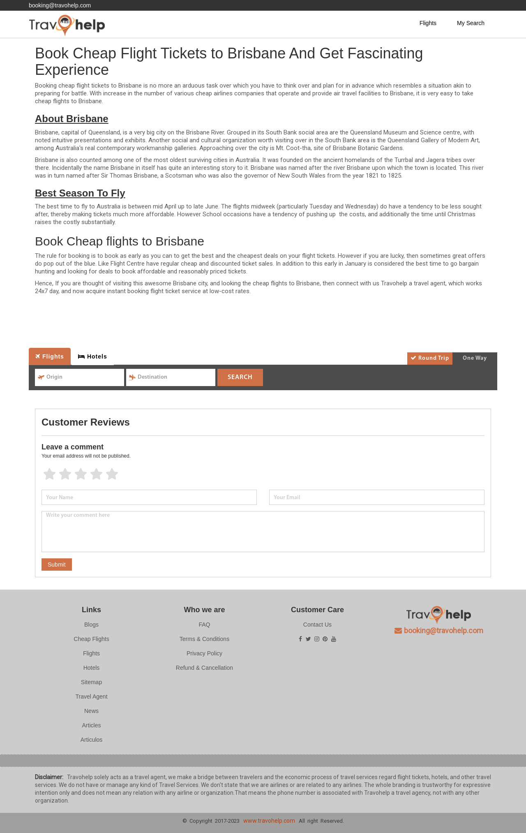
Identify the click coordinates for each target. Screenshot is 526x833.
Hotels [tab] (92, 356)
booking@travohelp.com (60, 5)
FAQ (204, 624)
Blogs (91, 624)
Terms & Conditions (204, 639)
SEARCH (240, 377)
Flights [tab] (49, 356)
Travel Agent (91, 696)
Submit (57, 564)
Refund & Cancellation (204, 667)
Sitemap (91, 682)
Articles (91, 725)
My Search (470, 23)
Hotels (91, 667)
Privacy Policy (204, 653)
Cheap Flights (91, 639)
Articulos (92, 739)
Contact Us (317, 624)
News (91, 711)
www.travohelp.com (269, 820)
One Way (475, 358)
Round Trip (430, 358)
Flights (428, 23)
